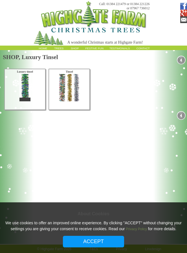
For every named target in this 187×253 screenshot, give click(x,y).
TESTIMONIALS (119, 48)
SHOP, (12, 57)
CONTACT (143, 48)
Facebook (182, 6)
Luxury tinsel (25, 71)
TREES (58, 48)
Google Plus (182, 13)
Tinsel (69, 71)
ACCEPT (93, 241)
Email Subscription (182, 19)
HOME (43, 48)
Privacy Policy (136, 229)
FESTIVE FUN (94, 48)
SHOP (75, 48)
